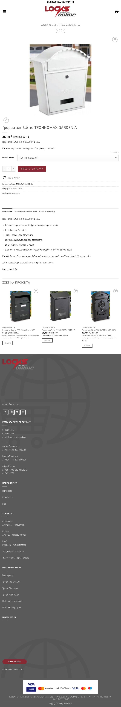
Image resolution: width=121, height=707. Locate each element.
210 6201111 (8, 459)
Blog (4, 503)
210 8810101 (20, 469)
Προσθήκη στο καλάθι (31, 168)
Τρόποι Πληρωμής (10, 588)
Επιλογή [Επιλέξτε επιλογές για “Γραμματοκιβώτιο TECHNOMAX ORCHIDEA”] (87, 345)
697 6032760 (20, 449)
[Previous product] (63, 31)
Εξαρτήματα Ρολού (61, 699)
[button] (4, 11)
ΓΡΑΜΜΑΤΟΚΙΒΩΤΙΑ (70, 24)
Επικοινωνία (7, 497)
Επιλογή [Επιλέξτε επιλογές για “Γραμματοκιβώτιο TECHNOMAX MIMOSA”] (8, 342)
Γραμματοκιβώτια (14, 193)
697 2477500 (20, 459)
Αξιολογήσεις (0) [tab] (41, 211)
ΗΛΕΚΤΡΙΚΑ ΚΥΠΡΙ (88, 697)
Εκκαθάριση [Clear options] (114, 152)
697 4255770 (8, 473)
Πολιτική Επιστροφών (12, 600)
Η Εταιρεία (7, 490)
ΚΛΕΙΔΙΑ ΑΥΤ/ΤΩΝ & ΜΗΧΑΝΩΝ (42, 697)
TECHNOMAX (47, 262)
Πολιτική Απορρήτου (11, 607)
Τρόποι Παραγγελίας (11, 581)
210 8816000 (8, 469)
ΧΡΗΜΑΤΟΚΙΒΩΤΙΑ (104, 697)
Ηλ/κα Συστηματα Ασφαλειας (67, 697)
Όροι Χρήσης (8, 575)
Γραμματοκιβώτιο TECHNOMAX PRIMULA (58, 330)
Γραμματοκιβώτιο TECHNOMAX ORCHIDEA (99, 330)
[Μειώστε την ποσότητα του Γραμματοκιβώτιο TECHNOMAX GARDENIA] (4, 169)
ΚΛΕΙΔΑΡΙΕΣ (13, 697)
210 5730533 (8, 449)
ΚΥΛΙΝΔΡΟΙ (24, 697)
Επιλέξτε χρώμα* (8, 157)
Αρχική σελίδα (48, 24)
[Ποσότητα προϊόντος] (9, 169)
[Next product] (58, 31)
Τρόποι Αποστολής (10, 594)
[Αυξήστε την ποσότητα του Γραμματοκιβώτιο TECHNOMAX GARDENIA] (13, 169)
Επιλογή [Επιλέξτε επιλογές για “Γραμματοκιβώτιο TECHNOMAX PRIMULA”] (47, 340)
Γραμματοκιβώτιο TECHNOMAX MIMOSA (18, 330)
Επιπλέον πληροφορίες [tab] (22, 211)
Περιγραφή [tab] (6, 211)
